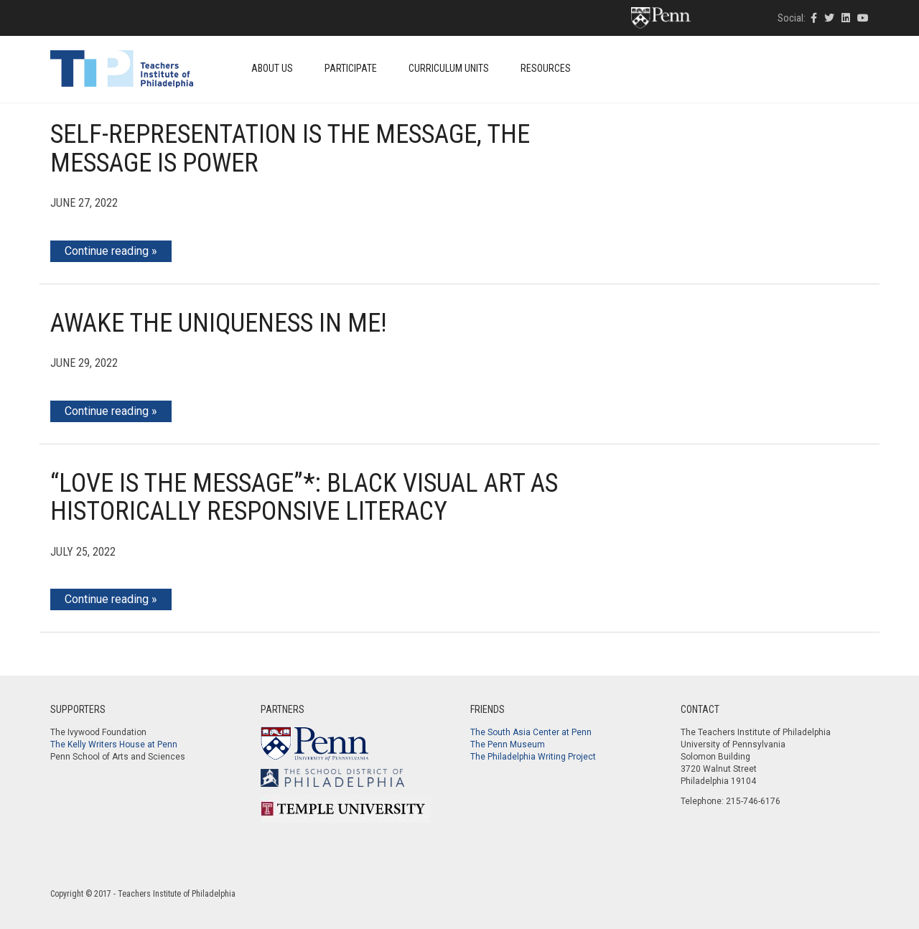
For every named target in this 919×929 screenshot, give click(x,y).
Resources (546, 68)
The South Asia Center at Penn (531, 732)
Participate (351, 68)
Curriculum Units (449, 68)
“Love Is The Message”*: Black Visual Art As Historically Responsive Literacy (304, 497)
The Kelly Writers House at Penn (113, 744)
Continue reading (107, 251)
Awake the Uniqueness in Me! (218, 323)
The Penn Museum (507, 744)
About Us (272, 68)
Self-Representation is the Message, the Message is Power (290, 148)
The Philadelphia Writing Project (533, 757)
